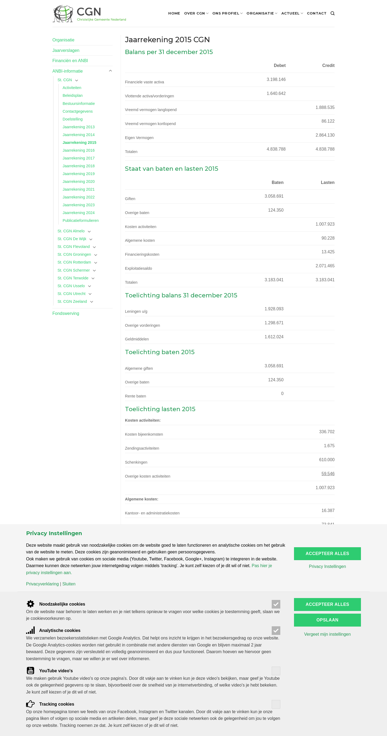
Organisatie (261, 13)
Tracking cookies (50, 704)
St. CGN (65, 80)
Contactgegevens (78, 111)
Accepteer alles (327, 553)
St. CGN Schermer (74, 270)
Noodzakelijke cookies (55, 604)
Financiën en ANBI (70, 60)
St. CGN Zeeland (72, 301)
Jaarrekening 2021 (79, 189)
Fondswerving (65, 313)
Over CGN (196, 13)
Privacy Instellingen (327, 566)
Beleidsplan (73, 95)
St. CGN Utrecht (71, 293)
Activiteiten (72, 88)
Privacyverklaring (42, 584)
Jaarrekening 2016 (79, 150)
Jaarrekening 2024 (79, 213)
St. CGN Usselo (71, 286)
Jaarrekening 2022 (79, 197)
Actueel (292, 13)
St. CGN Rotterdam (74, 262)
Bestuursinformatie (79, 103)
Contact (317, 13)
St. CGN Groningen (74, 254)
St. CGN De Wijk (72, 239)
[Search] (333, 13)
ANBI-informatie (67, 71)
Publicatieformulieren (81, 220)
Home (174, 13)
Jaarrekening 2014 (79, 135)
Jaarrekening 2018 (79, 166)
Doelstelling (73, 119)
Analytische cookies (53, 630)
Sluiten (69, 584)
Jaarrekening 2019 (79, 174)
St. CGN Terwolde (73, 278)
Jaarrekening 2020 (79, 181)
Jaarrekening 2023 (79, 205)
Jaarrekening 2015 (79, 142)
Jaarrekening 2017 (79, 158)
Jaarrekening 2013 (79, 127)
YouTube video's (49, 671)
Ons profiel (227, 13)
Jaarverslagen (66, 50)
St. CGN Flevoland (74, 246)
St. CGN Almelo (71, 231)
